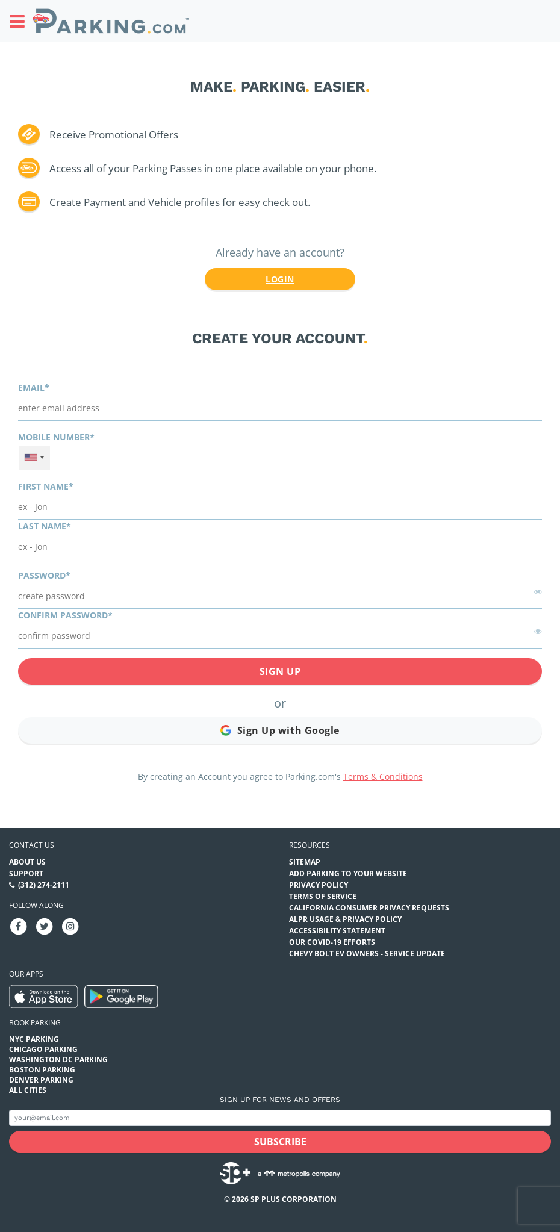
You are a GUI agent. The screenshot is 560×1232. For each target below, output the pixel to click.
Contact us (31, 845)
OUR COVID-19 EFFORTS (332, 942)
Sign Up (280, 671)
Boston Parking (42, 1070)
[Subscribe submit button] (280, 1142)
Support (26, 873)
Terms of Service (322, 896)
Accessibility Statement (337, 931)
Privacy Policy (318, 885)
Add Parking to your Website (348, 873)
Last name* (44, 526)
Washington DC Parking (58, 1059)
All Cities (27, 1090)
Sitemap (304, 862)
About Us (27, 862)
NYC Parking (34, 1039)
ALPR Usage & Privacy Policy (345, 919)
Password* (44, 575)
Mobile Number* (56, 437)
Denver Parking (41, 1080)
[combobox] (34, 458)
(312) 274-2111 (43, 885)
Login (280, 279)
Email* (33, 387)
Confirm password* (65, 615)
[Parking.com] (111, 21)
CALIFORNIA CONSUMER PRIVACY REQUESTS (369, 908)
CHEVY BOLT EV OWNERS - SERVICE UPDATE (367, 953)
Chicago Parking (43, 1049)
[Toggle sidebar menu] (21, 21)
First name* (45, 486)
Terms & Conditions (383, 776)
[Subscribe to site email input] (280, 1118)
